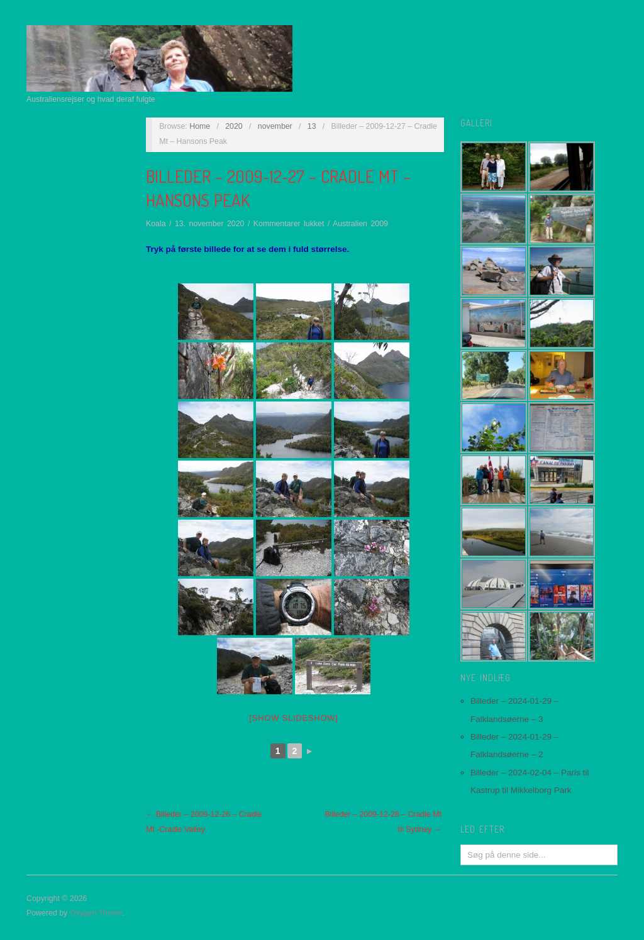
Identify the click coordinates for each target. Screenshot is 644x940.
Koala (156, 223)
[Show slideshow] (293, 718)
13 (312, 126)
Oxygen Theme (96, 913)
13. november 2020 (210, 223)
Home (199, 126)
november (275, 126)
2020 (234, 126)
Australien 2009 (360, 223)
